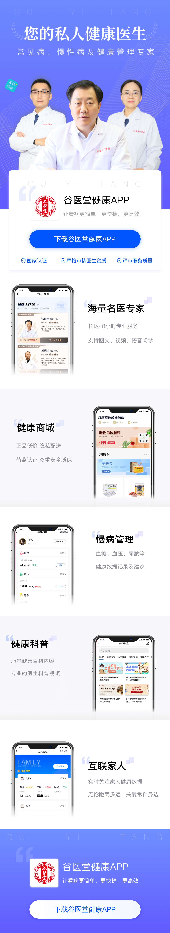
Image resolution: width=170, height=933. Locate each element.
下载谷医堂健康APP (85, 239)
